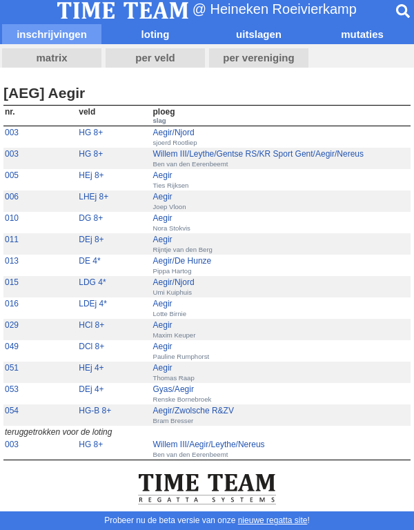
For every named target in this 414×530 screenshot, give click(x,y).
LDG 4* (92, 282)
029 (12, 325)
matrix (51, 57)
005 (12, 175)
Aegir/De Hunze (182, 261)
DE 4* (89, 261)
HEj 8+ (91, 175)
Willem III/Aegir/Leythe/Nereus (209, 444)
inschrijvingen (52, 34)
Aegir (162, 175)
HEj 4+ (91, 368)
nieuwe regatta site (273, 520)
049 (12, 346)
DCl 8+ (91, 346)
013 (12, 261)
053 (12, 389)
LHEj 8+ (93, 197)
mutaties (362, 34)
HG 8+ (91, 132)
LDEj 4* (93, 303)
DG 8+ (91, 218)
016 (12, 303)
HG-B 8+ (95, 410)
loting (155, 34)
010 (12, 218)
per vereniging (258, 57)
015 (12, 282)
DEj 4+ (91, 389)
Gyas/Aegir (173, 389)
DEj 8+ (91, 239)
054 (12, 410)
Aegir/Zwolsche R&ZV (193, 410)
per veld (155, 57)
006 (12, 197)
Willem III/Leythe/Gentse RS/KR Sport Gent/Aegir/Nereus (258, 154)
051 (12, 368)
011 (12, 239)
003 (12, 132)
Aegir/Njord (174, 132)
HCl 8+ (91, 325)
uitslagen (259, 34)
